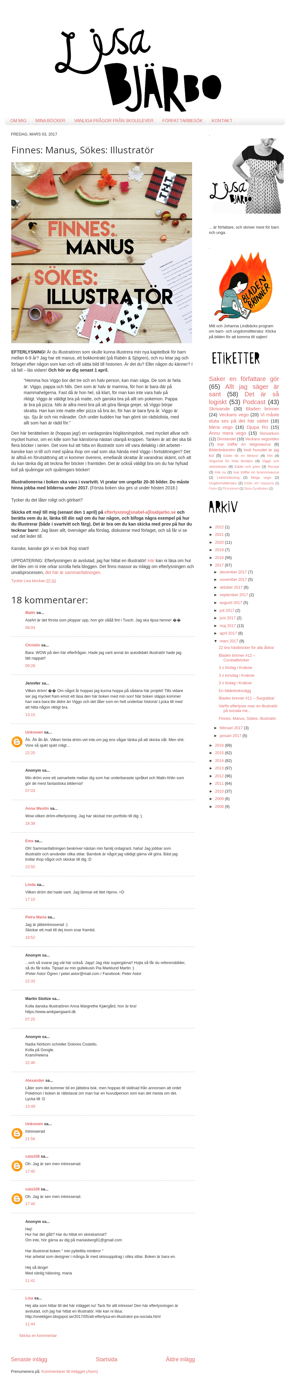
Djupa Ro (257, 427)
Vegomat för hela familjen (231, 461)
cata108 (32, 1156)
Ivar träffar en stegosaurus (244, 444)
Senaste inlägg (29, 1359)
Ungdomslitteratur (223, 483)
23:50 (30, 867)
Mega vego (261, 477)
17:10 (30, 899)
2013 (220, 768)
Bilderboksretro (222, 450)
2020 (220, 542)
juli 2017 (227, 610)
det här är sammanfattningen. (73, 572)
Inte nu (220, 472)
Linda (30, 885)
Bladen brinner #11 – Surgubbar (246, 698)
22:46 (30, 1063)
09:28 (30, 666)
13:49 (30, 1106)
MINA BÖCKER (50, 120)
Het (270, 456)
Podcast (254, 401)
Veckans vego (234, 414)
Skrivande (219, 408)
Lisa (29, 1298)
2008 (220, 806)
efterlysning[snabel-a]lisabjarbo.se (140, 512)
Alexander (34, 1080)
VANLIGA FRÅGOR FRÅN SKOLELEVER (113, 120)
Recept (273, 466)
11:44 (30, 1324)
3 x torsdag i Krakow (236, 675)
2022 (220, 527)
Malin (30, 613)
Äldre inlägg (180, 1359)
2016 (220, 745)
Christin (32, 645)
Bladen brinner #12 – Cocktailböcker (237, 657)
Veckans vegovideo (262, 439)
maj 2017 (228, 626)
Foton (213, 488)
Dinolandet (226, 439)
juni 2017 (228, 618)
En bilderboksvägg (235, 691)
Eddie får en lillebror (240, 456)
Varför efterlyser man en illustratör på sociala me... (248, 708)
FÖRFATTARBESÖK (182, 120)
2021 (220, 534)
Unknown (34, 732)
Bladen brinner (262, 408)
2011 (220, 783)
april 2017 (229, 633)
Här (151, 560)
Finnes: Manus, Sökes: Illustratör (247, 718)
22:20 (30, 753)
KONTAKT (222, 120)
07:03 (30, 791)
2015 (220, 753)
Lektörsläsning (228, 477)
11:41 (30, 1281)
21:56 (30, 1139)
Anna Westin (37, 808)
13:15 (30, 715)
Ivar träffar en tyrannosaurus (256, 472)
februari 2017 (232, 728)
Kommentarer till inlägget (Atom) (69, 1371)
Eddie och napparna (259, 483)
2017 (220, 565)
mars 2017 (229, 641)
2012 (220, 776)
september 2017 (234, 595)
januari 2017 (231, 736)
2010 (220, 791)
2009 (220, 799)
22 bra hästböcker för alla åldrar (246, 648)
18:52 (30, 937)
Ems (29, 841)
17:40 (30, 1171)
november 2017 (234, 579)
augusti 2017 (232, 603)
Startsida (107, 1359)
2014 (220, 761)
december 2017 (234, 572)
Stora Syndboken (256, 488)
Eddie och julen (247, 466)
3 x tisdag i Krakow (235, 683)
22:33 (30, 981)
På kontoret (231, 488)
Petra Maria (35, 917)
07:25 (30, 1019)
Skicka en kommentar (38, 1335)
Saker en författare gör (244, 378)
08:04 (30, 628)
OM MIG (18, 120)
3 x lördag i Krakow (235, 667)
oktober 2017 (232, 587)
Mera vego (221, 427)
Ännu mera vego (227, 433)
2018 (220, 558)
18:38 (30, 823)
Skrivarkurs (269, 433)
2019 (220, 550)
